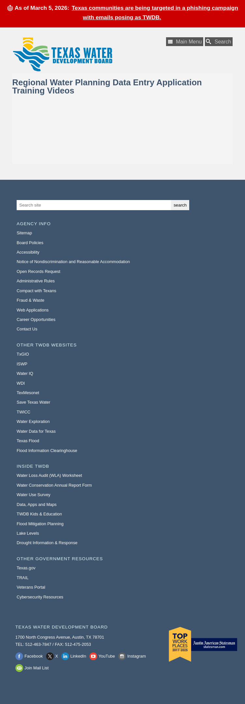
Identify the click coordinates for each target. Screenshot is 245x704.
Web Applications (33, 310)
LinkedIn (78, 656)
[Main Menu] (184, 41)
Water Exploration (33, 421)
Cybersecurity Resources (40, 597)
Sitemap (24, 232)
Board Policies (30, 242)
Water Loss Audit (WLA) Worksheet (49, 475)
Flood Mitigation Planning (40, 523)
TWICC (23, 412)
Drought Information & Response (47, 542)
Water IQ (25, 373)
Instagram (136, 656)
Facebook (33, 656)
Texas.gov (26, 567)
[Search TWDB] (219, 41)
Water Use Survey (33, 494)
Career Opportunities (36, 319)
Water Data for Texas (36, 431)
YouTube (107, 656)
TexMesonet (28, 392)
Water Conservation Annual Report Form (54, 485)
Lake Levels (28, 533)
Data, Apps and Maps (36, 504)
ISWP (22, 363)
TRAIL (22, 577)
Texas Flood (28, 440)
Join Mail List (36, 667)
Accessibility (28, 252)
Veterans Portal (31, 587)
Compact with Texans (36, 290)
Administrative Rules (36, 280)
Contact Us (27, 329)
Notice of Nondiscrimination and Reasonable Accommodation (73, 261)
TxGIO (23, 354)
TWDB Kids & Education (39, 513)
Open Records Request (38, 271)
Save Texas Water (33, 402)
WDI (21, 383)
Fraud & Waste (30, 300)
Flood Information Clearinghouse (47, 450)
